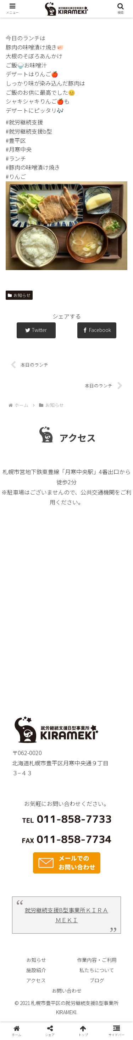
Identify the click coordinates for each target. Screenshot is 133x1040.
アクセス (36, 980)
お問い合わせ (67, 990)
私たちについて (96, 970)
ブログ (96, 980)
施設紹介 (36, 970)
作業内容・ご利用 (97, 959)
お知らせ (19, 295)
